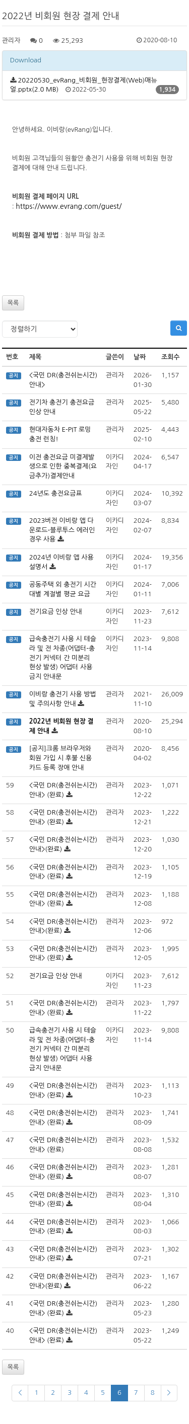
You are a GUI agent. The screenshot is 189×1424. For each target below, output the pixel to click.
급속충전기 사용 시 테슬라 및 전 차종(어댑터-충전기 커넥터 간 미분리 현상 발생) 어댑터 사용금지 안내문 (62, 657)
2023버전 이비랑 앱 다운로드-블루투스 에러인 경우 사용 (62, 529)
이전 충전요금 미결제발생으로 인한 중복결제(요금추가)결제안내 (63, 466)
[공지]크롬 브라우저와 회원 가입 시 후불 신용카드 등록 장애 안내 (60, 757)
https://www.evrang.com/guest (67, 206)
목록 (13, 303)
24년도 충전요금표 (55, 493)
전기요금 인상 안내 (55, 611)
